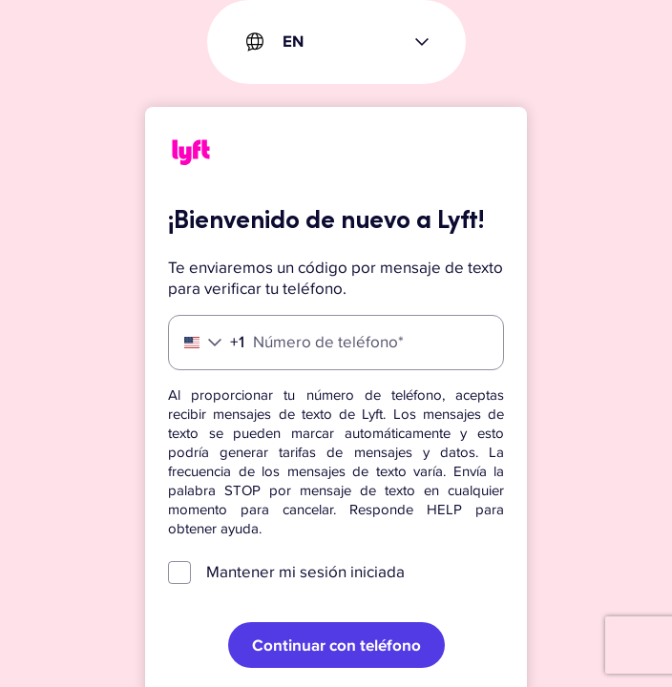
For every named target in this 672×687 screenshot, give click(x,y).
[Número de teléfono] (336, 342)
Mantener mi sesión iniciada (305, 572)
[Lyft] (191, 155)
